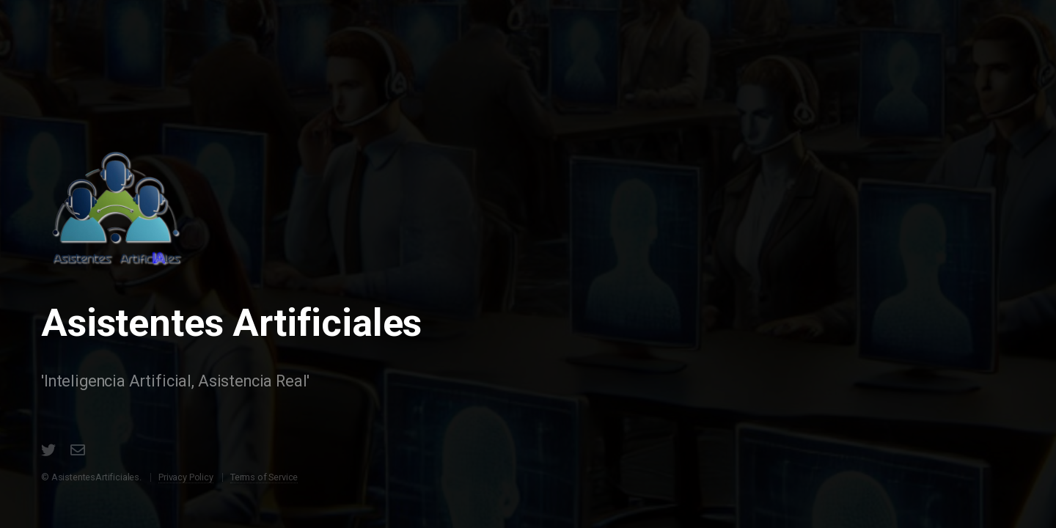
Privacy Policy (185, 477)
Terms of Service (264, 477)
